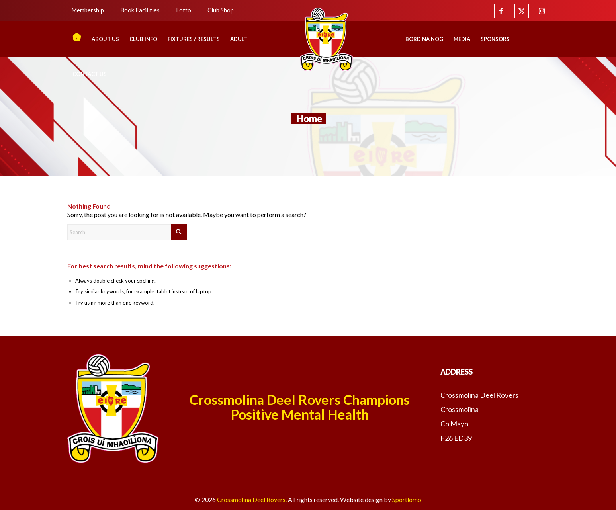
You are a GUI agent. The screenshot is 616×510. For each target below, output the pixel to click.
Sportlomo (406, 499)
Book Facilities (140, 10)
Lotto (183, 10)
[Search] (127, 232)
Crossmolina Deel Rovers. (252, 499)
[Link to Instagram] (542, 11)
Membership (87, 10)
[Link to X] (521, 11)
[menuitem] (89, 10)
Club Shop (220, 10)
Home (309, 118)
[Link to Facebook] (501, 11)
